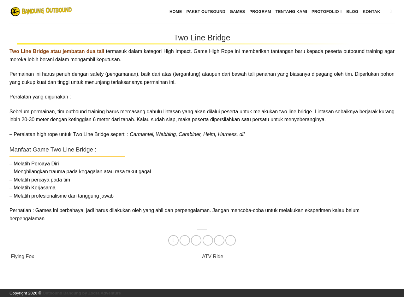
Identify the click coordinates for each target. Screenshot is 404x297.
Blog (352, 11)
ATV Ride (213, 256)
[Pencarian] (392, 11)
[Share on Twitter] (185, 240)
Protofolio (327, 12)
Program (260, 11)
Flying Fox (21, 256)
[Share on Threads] (196, 240)
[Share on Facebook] (173, 240)
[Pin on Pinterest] (219, 240)
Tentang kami (291, 11)
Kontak (371, 11)
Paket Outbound (206, 11)
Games (237, 11)
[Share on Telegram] (230, 240)
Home (175, 11)
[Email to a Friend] (208, 240)
